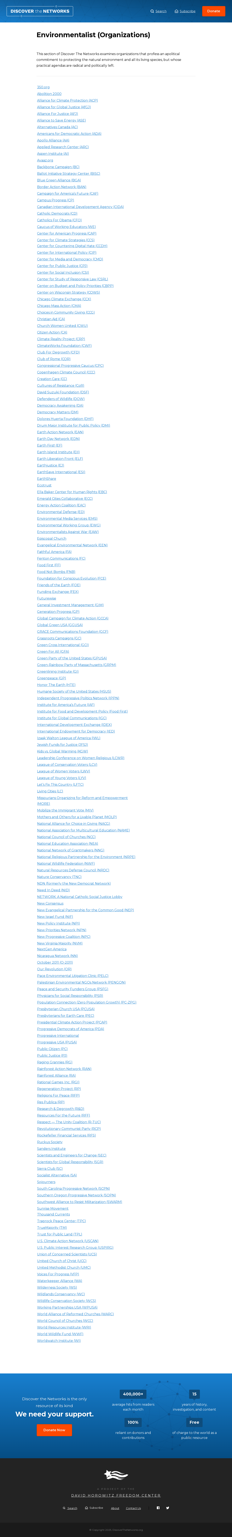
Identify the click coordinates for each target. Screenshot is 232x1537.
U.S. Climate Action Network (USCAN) (68, 1241)
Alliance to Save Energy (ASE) (61, 120)
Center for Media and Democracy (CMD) (70, 259)
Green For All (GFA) (53, 652)
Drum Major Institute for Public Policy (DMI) (73, 425)
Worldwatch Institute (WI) (59, 1341)
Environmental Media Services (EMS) (67, 519)
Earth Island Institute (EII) (58, 452)
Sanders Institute (51, 1149)
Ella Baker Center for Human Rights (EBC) (72, 492)
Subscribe (185, 11)
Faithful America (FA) (54, 552)
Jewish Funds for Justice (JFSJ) (62, 745)
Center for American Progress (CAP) (67, 233)
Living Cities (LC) (50, 791)
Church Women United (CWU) (62, 326)
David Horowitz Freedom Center (116, 1496)
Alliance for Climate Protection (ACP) (67, 100)
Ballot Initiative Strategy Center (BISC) (68, 174)
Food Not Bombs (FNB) (56, 572)
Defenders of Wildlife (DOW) (61, 399)
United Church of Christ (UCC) (62, 1261)
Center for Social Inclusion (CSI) (63, 273)
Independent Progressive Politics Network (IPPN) (78, 698)
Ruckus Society (50, 1142)
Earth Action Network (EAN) (60, 432)
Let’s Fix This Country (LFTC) (60, 785)
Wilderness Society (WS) (57, 1287)
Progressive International (58, 1036)
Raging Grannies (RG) (54, 1062)
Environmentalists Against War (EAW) (68, 532)
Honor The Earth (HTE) (56, 685)
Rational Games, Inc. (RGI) (58, 1082)
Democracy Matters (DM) (58, 412)
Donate (213, 11)
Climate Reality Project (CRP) (61, 339)
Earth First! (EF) (49, 445)
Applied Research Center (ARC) (63, 147)
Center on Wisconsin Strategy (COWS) (68, 292)
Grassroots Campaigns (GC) (59, 638)
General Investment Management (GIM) (70, 605)
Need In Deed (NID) (53, 890)
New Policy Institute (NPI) (58, 923)
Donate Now (54, 1430)
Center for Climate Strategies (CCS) (66, 240)
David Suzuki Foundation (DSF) (63, 392)
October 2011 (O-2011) (55, 962)
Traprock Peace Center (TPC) (61, 1221)
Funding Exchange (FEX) (58, 592)
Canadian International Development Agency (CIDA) (80, 207)
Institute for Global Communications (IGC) (72, 718)
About (115, 1508)
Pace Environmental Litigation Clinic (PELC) (73, 976)
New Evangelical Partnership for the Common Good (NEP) (85, 910)
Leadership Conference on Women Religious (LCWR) (80, 758)
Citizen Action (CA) (52, 332)
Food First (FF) (49, 565)
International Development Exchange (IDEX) (74, 725)
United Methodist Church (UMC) (64, 1268)
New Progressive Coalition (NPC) (64, 937)
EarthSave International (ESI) (61, 472)
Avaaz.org (45, 160)
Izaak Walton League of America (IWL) (68, 738)
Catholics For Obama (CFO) (59, 220)
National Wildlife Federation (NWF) (66, 864)
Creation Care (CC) (52, 379)
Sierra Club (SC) (50, 1169)
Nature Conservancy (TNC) (59, 877)
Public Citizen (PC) (52, 1049)
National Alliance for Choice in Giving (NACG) (73, 824)
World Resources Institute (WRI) (64, 1327)
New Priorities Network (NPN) (61, 930)
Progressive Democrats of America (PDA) (70, 1029)
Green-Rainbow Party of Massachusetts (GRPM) (76, 665)
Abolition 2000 (49, 94)
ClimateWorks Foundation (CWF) (64, 346)
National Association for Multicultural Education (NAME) (83, 830)
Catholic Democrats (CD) (57, 214)
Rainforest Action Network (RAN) (64, 1069)
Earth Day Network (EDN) (58, 439)
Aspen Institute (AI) (53, 154)
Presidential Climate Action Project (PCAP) (72, 1022)
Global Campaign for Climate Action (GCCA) (73, 618)
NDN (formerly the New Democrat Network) (74, 883)
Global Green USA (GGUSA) (60, 625)
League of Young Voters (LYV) (61, 778)
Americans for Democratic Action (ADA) (69, 134)
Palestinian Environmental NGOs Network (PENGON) (81, 982)
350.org (43, 87)
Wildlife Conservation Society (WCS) (66, 1301)
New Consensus (50, 903)
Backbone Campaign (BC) (58, 167)
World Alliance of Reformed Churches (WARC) (75, 1314)
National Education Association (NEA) (67, 844)
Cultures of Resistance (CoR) (60, 386)
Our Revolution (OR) (54, 969)
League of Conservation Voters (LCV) (67, 765)
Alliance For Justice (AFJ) (57, 114)
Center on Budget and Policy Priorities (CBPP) (75, 286)
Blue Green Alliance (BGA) (59, 180)
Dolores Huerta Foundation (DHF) (65, 419)
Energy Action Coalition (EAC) (61, 505)
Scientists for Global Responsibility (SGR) (70, 1162)
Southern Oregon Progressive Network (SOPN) (76, 1195)
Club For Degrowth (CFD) (58, 352)
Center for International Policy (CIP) (67, 253)
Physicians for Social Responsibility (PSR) (70, 996)
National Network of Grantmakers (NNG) (70, 850)
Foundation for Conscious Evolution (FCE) (71, 578)
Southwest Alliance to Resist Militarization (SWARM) (79, 1202)
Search (159, 11)
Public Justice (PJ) (52, 1056)
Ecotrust (44, 485)
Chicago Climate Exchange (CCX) (64, 299)
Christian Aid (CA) (51, 319)
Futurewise (46, 598)
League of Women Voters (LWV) (63, 771)
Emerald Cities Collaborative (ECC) (65, 499)
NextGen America (51, 949)
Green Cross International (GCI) (63, 645)
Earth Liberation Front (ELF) (60, 459)
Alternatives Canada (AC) (57, 127)
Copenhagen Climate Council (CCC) (66, 372)
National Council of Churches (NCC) (66, 837)
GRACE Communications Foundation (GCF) (72, 632)
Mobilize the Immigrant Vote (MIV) (65, 810)
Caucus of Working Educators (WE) (66, 227)
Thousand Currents (53, 1214)
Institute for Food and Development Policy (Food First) (82, 711)
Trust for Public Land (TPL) (59, 1234)
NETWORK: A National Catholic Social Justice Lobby (79, 897)
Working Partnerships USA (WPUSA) (67, 1307)
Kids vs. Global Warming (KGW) (62, 751)
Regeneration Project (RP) (59, 1089)
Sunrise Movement (53, 1209)
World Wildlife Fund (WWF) (60, 1334)
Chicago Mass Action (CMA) (59, 306)
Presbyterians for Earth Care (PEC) (65, 1016)
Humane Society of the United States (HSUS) (74, 691)
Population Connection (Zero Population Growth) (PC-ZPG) (87, 1002)
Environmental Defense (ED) (61, 512)
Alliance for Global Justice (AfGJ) (64, 107)
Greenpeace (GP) (51, 678)
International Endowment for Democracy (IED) (76, 731)
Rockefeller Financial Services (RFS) (66, 1135)
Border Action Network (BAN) (61, 187)
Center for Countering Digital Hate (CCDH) (72, 246)
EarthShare (46, 479)
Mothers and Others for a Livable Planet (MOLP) (77, 817)
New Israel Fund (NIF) (55, 917)
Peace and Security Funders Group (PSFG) (72, 989)
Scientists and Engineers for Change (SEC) (71, 1155)
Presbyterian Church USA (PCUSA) (66, 1009)
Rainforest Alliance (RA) (56, 1076)
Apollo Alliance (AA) (53, 140)
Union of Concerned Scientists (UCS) (67, 1254)
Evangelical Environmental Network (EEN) (72, 545)
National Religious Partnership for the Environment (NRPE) (86, 857)
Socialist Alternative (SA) (57, 1175)
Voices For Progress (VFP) (58, 1274)
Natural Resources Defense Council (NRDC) (73, 870)
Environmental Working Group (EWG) (69, 525)
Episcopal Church (51, 539)
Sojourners (46, 1182)
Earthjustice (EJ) (50, 465)
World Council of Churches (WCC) (65, 1321)
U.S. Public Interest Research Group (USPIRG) (75, 1248)
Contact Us (133, 1508)
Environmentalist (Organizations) (40, 11)
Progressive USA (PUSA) (57, 1042)
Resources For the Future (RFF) (63, 1115)
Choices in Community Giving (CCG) (66, 312)
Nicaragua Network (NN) (57, 956)
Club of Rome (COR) (54, 359)
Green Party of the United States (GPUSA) (72, 658)
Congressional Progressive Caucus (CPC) (70, 366)
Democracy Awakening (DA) (60, 406)
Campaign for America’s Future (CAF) (67, 194)
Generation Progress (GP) (58, 612)
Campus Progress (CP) (55, 200)
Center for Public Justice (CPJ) (62, 266)
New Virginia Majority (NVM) (60, 943)
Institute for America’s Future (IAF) (66, 705)
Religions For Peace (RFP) (58, 1095)
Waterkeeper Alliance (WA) (59, 1281)
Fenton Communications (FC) (61, 558)
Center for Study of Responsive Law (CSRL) (72, 279)
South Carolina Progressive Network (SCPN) (73, 1189)
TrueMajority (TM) (52, 1228)
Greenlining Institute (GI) (58, 672)
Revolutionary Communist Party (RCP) (69, 1129)
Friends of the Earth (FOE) (59, 585)
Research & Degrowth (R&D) (60, 1109)
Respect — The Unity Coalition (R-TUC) (69, 1122)
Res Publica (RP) (51, 1102)
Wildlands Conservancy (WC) (61, 1294)
